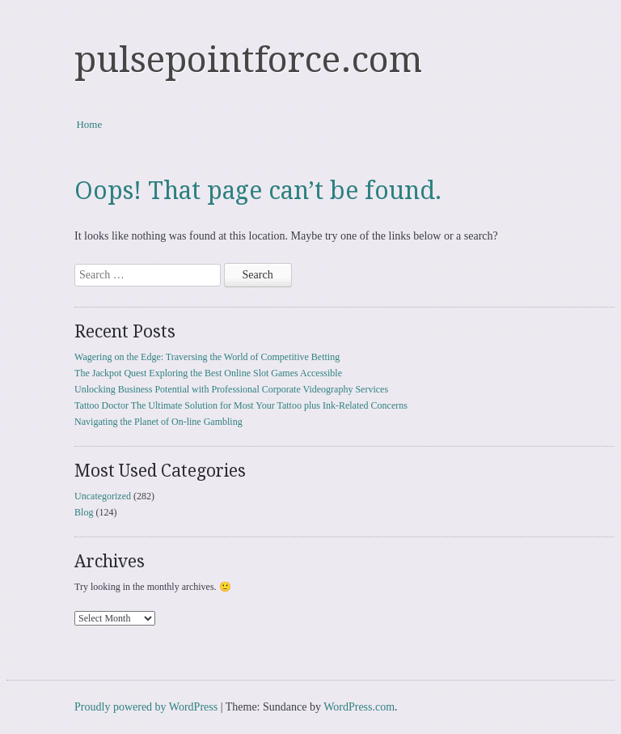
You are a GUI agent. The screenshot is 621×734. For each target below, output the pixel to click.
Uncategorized (102, 496)
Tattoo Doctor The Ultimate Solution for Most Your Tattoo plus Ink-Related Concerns (241, 405)
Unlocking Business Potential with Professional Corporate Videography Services (231, 389)
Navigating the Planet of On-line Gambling (158, 421)
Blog (83, 512)
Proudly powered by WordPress (146, 707)
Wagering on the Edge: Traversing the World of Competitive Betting (207, 357)
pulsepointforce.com (248, 60)
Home (89, 124)
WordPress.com (359, 707)
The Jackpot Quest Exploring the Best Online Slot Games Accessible (208, 373)
